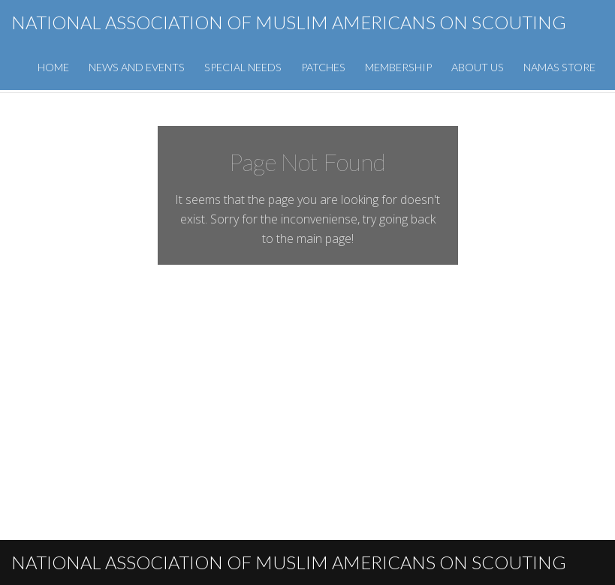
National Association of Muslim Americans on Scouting (288, 22)
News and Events (137, 67)
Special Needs (243, 67)
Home (53, 67)
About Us (477, 67)
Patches (323, 67)
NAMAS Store (559, 67)
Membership (398, 67)
